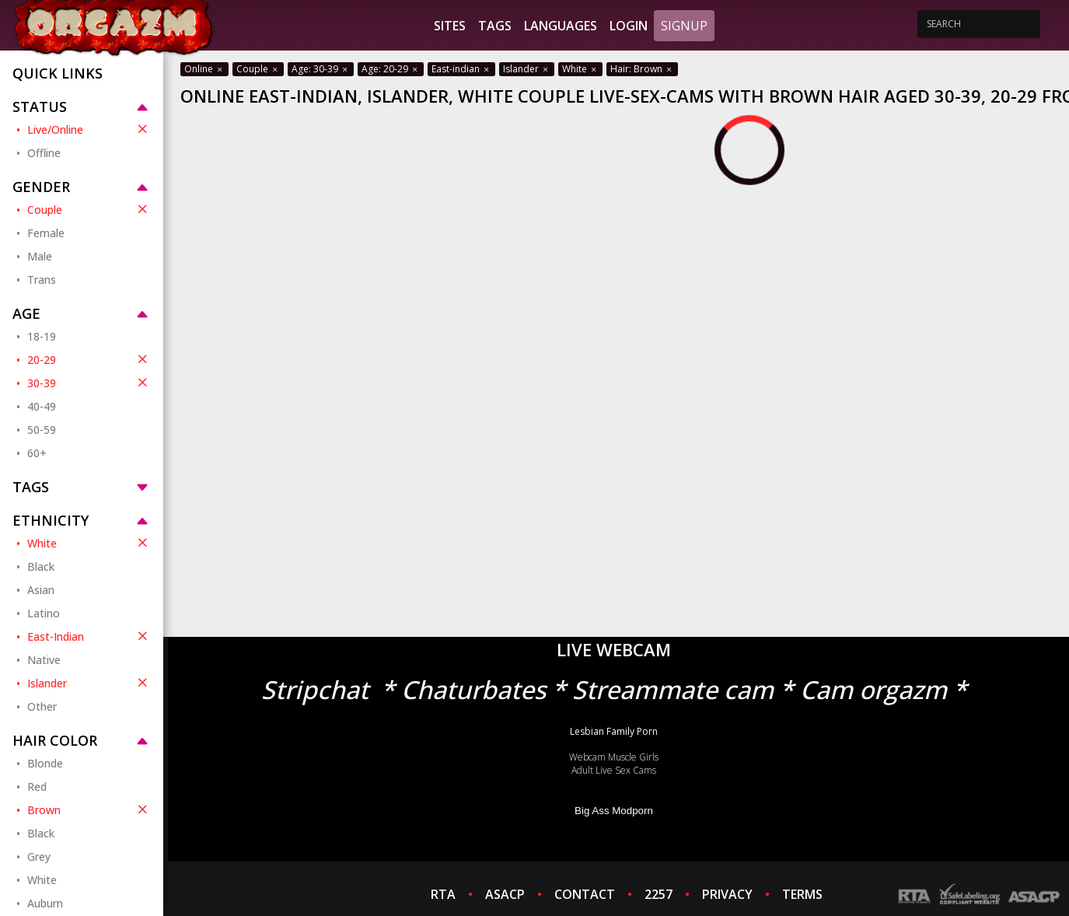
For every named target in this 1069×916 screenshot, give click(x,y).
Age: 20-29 (391, 68)
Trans (41, 279)
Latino (43, 613)
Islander (89, 682)
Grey (39, 856)
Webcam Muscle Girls (614, 757)
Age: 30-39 (321, 68)
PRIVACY (727, 894)
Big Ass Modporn (614, 810)
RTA (443, 894)
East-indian (461, 68)
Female (46, 233)
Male (39, 256)
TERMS (802, 894)
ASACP (505, 894)
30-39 (89, 382)
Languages (560, 25)
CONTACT (584, 894)
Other (42, 706)
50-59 (41, 429)
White (89, 542)
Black (40, 566)
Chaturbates (473, 689)
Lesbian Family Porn (614, 731)
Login (629, 25)
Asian (40, 589)
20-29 (89, 359)
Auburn (45, 903)
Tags (495, 25)
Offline (44, 152)
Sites (450, 25)
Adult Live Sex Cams (613, 770)
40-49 (41, 406)
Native (44, 659)
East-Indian (89, 636)
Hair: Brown (642, 68)
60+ (37, 453)
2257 (658, 894)
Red (37, 786)
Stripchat (315, 689)
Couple (89, 209)
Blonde (45, 763)
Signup (684, 25)
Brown (89, 809)
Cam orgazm (873, 689)
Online (204, 68)
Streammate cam (673, 689)
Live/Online (89, 129)
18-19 (41, 336)
